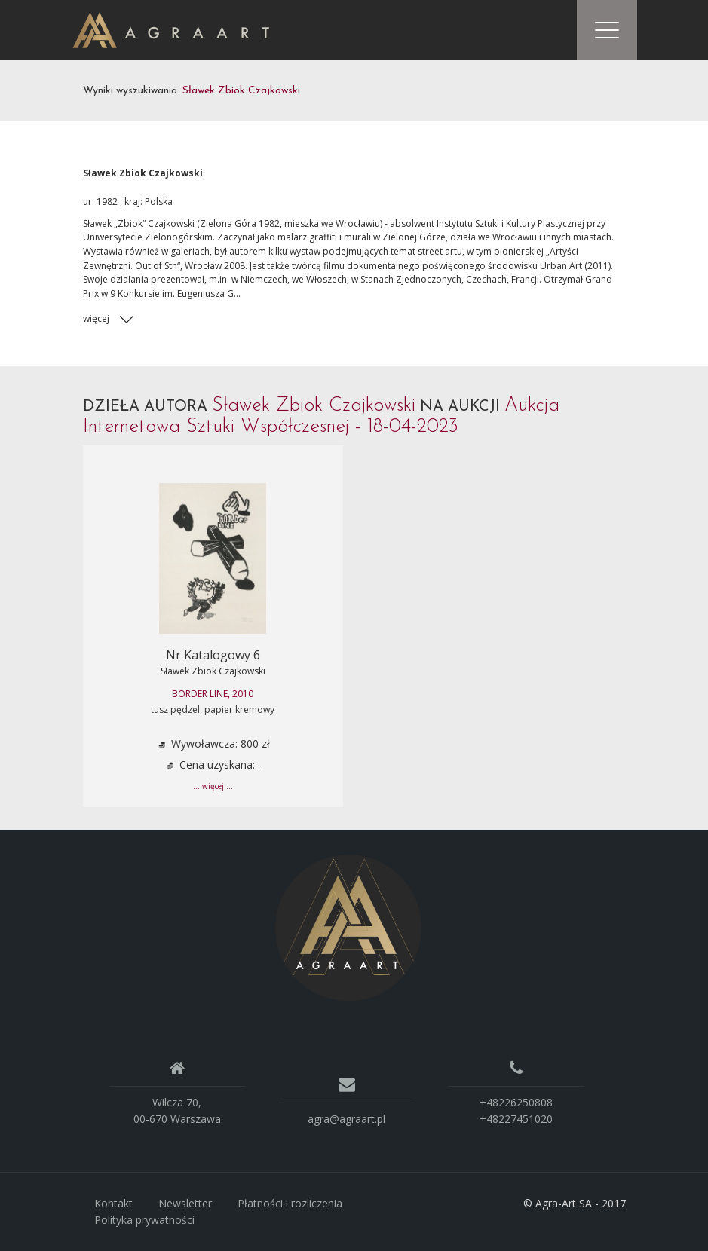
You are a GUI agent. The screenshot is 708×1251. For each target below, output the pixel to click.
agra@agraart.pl (346, 1119)
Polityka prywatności (144, 1220)
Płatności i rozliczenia (290, 1203)
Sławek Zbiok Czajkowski (213, 671)
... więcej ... (213, 786)
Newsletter (185, 1203)
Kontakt (113, 1203)
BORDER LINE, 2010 (212, 693)
